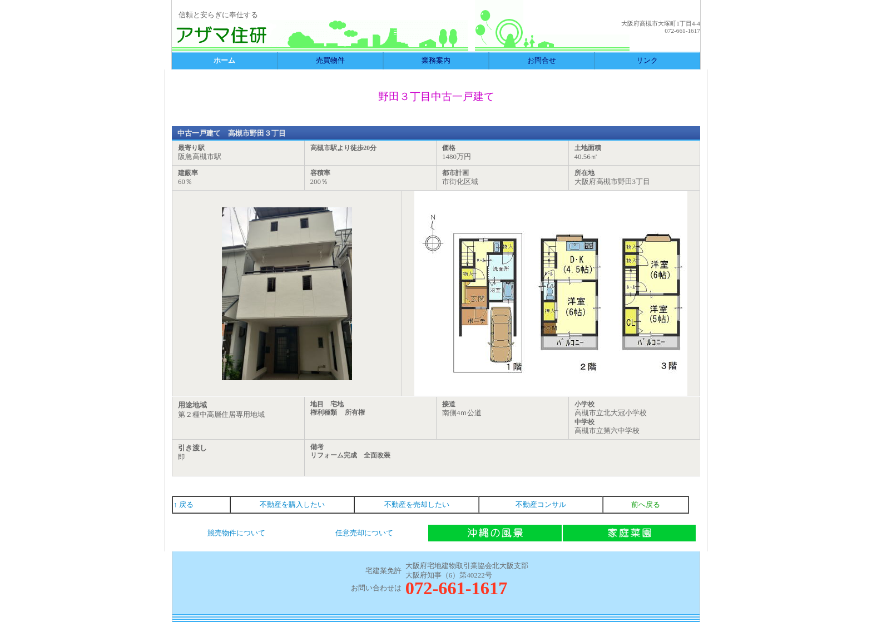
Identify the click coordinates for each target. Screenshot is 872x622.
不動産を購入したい (292, 504)
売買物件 (330, 60)
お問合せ (541, 60)
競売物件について (236, 533)
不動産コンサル (541, 504)
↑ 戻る (184, 504)
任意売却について (364, 533)
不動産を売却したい (416, 504)
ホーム (224, 60)
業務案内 (436, 60)
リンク (647, 60)
